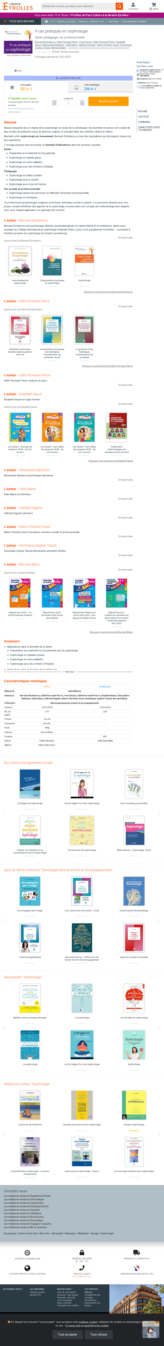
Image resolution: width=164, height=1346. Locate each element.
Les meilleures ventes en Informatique (24, 1199)
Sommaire (144, 122)
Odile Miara (71, 45)
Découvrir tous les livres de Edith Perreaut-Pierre (107, 366)
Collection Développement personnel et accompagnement (98, 47)
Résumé (142, 111)
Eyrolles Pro (35, 1295)
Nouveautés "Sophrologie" (23, 977)
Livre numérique (64, 1300)
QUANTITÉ (68, 98)
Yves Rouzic (85, 42)
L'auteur (143, 116)
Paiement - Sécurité (66, 1297)
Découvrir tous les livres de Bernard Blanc (111, 632)
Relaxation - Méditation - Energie (82, 1233)
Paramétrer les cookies (68, 1305)
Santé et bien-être (28, 1233)
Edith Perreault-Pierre (104, 42)
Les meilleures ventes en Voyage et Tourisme (27, 1223)
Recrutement (91, 1300)
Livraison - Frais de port (67, 1295)
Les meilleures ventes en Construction (24, 1203)
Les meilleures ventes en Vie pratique (23, 1220)
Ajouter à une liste (68, 78)
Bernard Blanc (58, 47)
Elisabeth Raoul (109, 695)
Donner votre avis (70, 51)
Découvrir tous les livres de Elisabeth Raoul (111, 461)
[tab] (36, 87)
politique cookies (88, 1322)
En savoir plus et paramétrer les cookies (87, 1325)
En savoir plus (125, 237)
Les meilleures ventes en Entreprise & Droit (26, 1206)
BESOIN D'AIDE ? (64, 1289)
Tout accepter (67, 1334)
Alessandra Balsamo (53, 45)
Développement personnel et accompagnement (74, 703)
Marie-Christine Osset (108, 45)
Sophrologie (107, 1233)
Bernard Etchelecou (45, 42)
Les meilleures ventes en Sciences (22, 1210)
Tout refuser (98, 1334)
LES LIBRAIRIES (37, 1289)
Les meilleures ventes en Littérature (22, 1213)
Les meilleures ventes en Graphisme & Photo (27, 1196)
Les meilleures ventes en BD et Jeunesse (25, 1227)
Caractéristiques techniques (149, 128)
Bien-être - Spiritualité (51, 1233)
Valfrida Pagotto (87, 45)
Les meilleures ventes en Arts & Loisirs (24, 1217)
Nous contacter (64, 1303)
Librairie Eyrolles (37, 1292)
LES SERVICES (91, 1289)
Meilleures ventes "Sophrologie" (27, 1084)
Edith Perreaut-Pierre (67, 42)
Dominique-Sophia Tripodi (98, 698)
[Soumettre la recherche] (119, 6)
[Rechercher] (78, 6)
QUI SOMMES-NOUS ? (13, 1289)
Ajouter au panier (108, 101)
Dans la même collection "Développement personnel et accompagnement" (58, 870)
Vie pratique (10, 1233)
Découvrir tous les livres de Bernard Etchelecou (108, 292)
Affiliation (89, 1292)
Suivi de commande (66, 1292)
